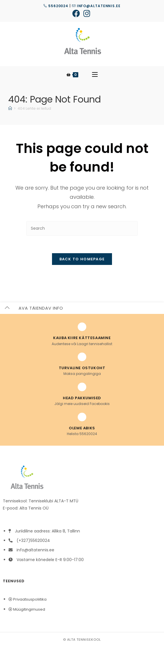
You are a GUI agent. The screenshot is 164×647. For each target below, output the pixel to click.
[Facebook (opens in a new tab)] (77, 13)
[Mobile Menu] (95, 74)
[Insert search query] (82, 228)
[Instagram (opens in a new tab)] (87, 13)
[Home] (10, 108)
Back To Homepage (82, 259)
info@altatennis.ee (96, 5)
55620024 (55, 5)
